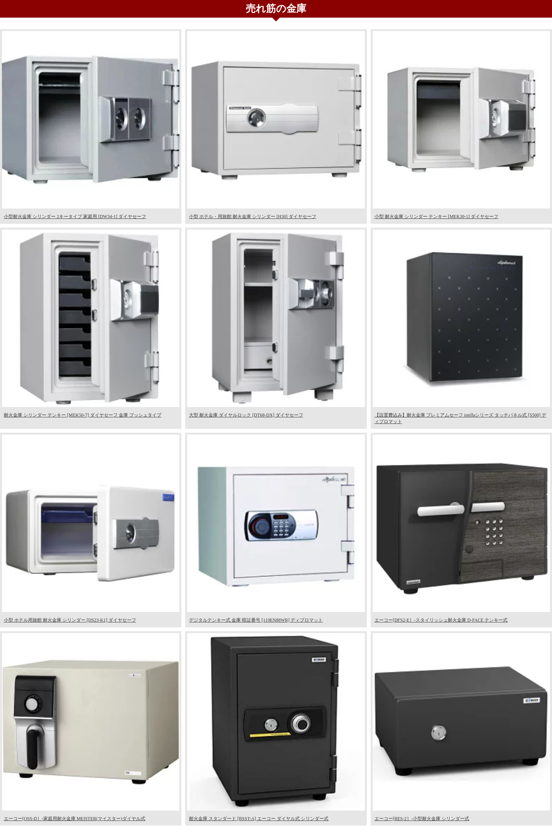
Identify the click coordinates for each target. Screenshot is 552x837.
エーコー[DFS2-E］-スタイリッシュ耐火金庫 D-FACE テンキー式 (441, 620)
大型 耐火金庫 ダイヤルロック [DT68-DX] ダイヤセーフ (246, 415)
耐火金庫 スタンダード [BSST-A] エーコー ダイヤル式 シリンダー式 (258, 818)
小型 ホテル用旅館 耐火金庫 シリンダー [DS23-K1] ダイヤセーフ (70, 620)
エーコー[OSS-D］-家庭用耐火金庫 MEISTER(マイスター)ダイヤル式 (74, 818)
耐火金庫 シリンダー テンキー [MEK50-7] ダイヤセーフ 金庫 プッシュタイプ (82, 415)
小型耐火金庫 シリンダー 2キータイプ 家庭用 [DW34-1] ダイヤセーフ (75, 216)
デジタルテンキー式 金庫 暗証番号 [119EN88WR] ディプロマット (256, 620)
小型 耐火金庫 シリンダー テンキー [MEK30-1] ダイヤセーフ (437, 216)
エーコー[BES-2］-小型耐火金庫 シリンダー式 (422, 818)
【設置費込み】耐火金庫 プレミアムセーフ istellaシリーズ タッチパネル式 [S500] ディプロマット (460, 418)
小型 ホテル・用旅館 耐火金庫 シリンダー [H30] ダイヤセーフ (252, 216)
